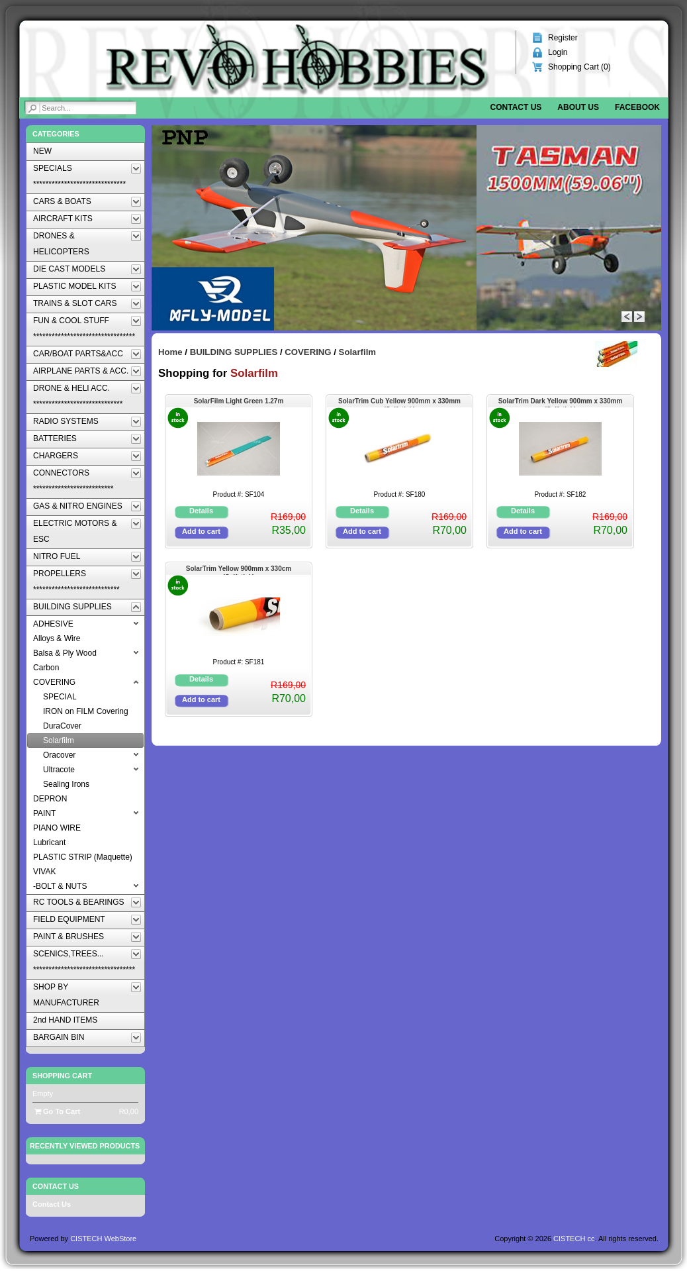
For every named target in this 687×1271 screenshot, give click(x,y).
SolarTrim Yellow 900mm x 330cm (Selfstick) (238, 570)
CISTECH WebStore (103, 1239)
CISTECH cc (573, 1239)
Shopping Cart (62, 1076)
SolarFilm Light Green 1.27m (239, 401)
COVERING (308, 352)
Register (563, 37)
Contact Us (51, 1204)
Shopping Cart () (579, 67)
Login (557, 52)
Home (170, 352)
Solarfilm (357, 352)
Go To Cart (57, 1111)
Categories (55, 134)
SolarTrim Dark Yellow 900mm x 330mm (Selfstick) (560, 402)
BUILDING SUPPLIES (234, 352)
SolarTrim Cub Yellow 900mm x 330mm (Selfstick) (399, 402)
